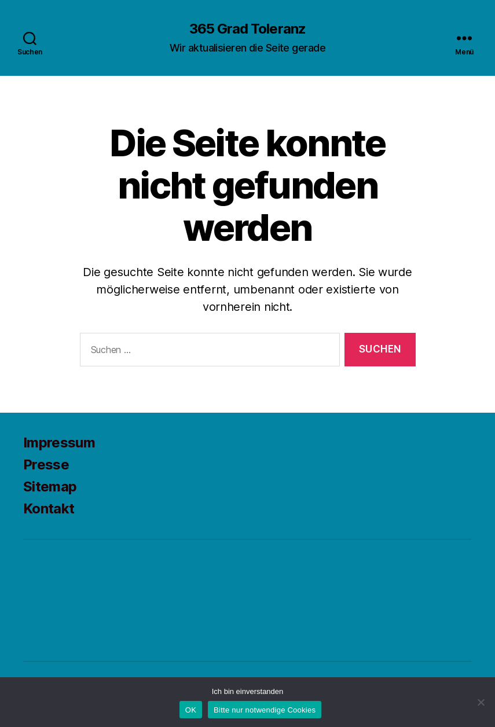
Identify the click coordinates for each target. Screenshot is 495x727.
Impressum (59, 442)
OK (190, 710)
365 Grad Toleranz (247, 29)
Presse (46, 464)
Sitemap (49, 486)
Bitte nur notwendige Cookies (265, 710)
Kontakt (48, 508)
